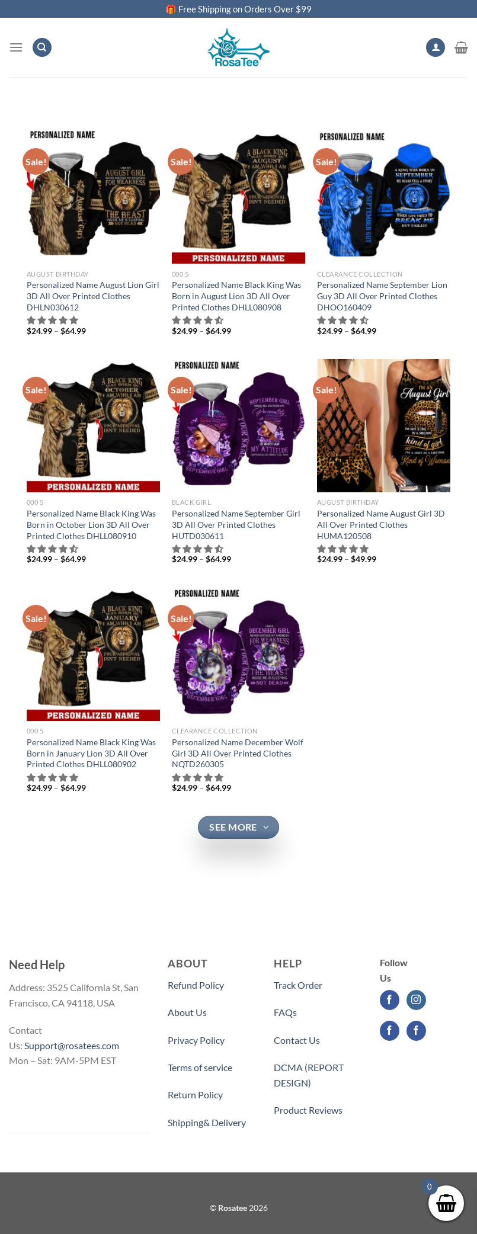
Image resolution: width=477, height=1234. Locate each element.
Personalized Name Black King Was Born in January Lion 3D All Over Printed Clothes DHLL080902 (91, 753)
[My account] (435, 47)
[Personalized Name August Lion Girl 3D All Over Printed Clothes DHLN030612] (93, 197)
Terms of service (200, 1067)
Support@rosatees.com (71, 1045)
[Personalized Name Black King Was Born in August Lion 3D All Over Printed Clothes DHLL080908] (238, 197)
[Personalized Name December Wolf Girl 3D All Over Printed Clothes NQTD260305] (238, 653)
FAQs (285, 1012)
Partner (289, 1137)
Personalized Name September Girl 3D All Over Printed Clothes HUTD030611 (236, 524)
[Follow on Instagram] (416, 1000)
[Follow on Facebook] (389, 1000)
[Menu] (16, 47)
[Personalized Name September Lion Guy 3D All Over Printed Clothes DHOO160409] (383, 197)
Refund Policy (196, 985)
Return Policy (195, 1094)
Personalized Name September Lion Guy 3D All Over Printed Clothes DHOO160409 (382, 296)
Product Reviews (308, 1110)
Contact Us (297, 1040)
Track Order (298, 985)
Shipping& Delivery (207, 1122)
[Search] (42, 47)
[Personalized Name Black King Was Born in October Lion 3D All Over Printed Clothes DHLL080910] (93, 425)
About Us (187, 1012)
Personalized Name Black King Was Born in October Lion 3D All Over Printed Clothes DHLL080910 (91, 524)
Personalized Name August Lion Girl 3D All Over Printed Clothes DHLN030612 (93, 296)
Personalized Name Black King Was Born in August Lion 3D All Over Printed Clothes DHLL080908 (236, 296)
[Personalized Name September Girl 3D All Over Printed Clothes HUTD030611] (238, 425)
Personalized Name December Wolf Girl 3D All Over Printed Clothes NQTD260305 (237, 753)
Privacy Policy (196, 1040)
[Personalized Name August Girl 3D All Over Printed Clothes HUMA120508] (383, 425)
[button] (53, 320)
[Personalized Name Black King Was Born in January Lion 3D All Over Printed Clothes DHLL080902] (93, 653)
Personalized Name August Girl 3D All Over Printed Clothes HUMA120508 (381, 524)
